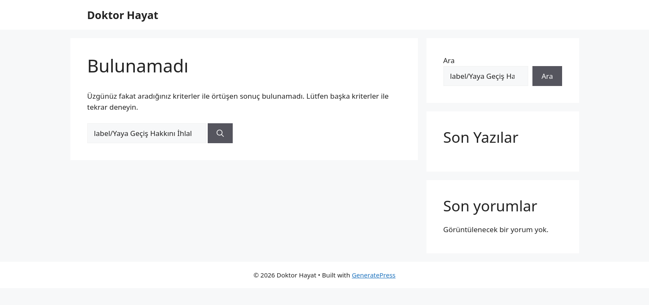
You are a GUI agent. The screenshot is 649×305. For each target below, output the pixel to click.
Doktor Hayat (123, 15)
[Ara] (220, 133)
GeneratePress (374, 275)
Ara (449, 60)
